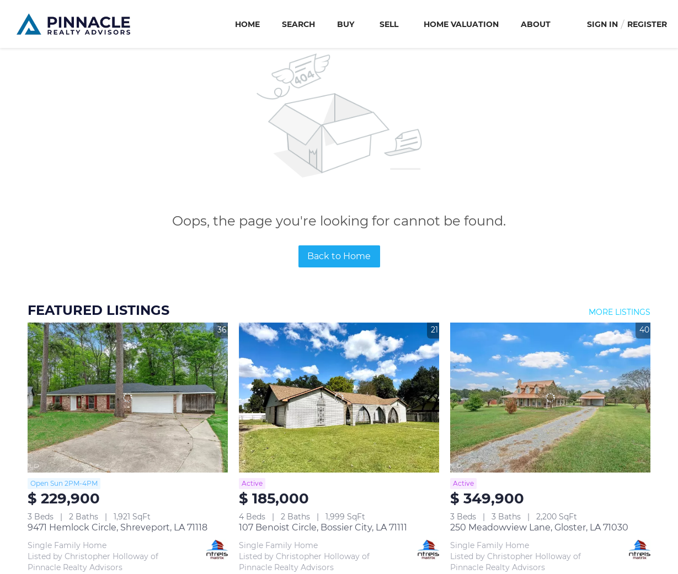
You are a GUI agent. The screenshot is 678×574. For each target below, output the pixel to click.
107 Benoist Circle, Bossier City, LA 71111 (323, 527)
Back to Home (339, 256)
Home (247, 24)
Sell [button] (389, 24)
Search (298, 24)
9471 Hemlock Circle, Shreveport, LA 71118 (117, 527)
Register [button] (647, 24)
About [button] (536, 24)
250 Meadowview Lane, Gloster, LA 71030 (539, 527)
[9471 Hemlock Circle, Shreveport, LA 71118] (128, 398)
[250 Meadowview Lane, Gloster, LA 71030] (550, 398)
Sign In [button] (602, 24)
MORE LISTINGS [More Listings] (619, 312)
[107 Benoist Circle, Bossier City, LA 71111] (339, 398)
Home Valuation (461, 24)
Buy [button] (345, 24)
